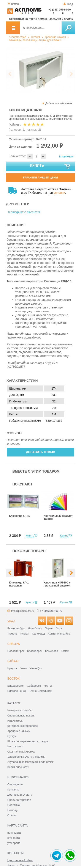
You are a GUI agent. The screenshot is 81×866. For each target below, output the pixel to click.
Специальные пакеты (21, 715)
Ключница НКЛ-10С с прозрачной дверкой (57, 584)
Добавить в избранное (58, 103)
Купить (50, 166)
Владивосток (15, 685)
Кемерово (51, 651)
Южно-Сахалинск (40, 690)
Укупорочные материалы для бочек (30, 761)
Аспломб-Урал (17, 37)
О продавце (15, 784)
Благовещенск (16, 690)
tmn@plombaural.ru (22, 610)
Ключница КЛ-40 (19, 515)
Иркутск (12, 668)
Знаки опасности (18, 767)
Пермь (49, 628)
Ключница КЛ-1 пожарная (19, 584)
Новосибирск (15, 651)
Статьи (11, 815)
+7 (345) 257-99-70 (59, 9)
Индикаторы (15, 720)
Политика (13, 805)
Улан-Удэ (35, 668)
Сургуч (11, 736)
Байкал (13, 661)
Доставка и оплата (61, 19)
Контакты (31, 19)
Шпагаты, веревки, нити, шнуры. (28, 741)
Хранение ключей (55, 37)
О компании (16, 19)
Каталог (35, 37)
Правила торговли (19, 799)
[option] (40, 70)
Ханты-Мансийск (59, 633)
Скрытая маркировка (21, 751)
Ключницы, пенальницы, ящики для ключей (35, 40)
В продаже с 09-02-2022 (24, 212)
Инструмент (15, 746)
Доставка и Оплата (19, 794)
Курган (25, 633)
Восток (13, 678)
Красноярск (34, 651)
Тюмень (12, 633)
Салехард (38, 633)
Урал (11, 621)
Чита (23, 668)
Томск (64, 651)
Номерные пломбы (19, 710)
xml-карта (13, 837)
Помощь (43, 19)
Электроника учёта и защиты (26, 756)
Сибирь (13, 643)
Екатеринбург (16, 628)
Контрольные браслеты (22, 725)
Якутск (48, 685)
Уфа (59, 628)
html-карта (14, 832)
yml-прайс (13, 843)
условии (59, 192)
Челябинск (35, 628)
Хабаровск (34, 685)
